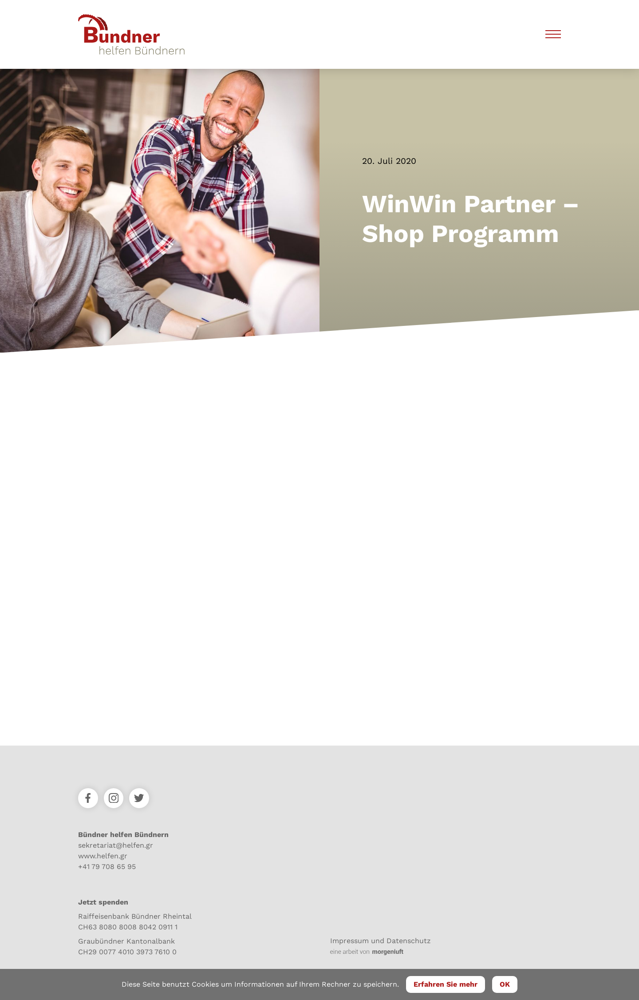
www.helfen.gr (102, 856)
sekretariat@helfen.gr (115, 845)
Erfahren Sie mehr (445, 984)
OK (505, 984)
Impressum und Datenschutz (380, 941)
